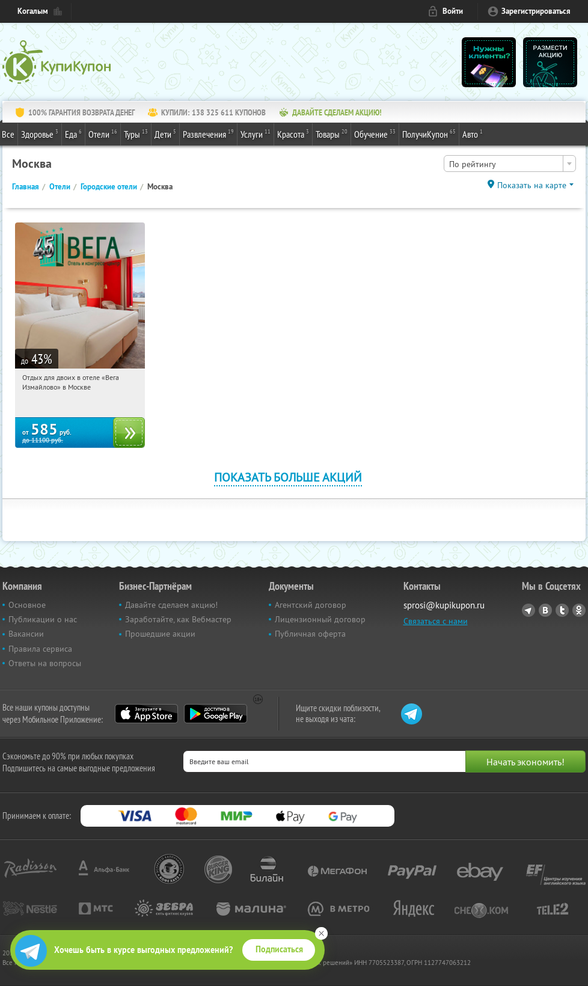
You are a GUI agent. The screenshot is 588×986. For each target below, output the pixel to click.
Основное (27, 604)
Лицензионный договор (320, 619)
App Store (146, 713)
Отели (102, 133)
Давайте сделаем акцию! (171, 604)
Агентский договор (310, 604)
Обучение (375, 133)
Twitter (562, 610)
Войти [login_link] (453, 11)
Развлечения (208, 133)
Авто (472, 133)
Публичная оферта (310, 633)
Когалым (32, 11)
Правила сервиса (40, 648)
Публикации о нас (42, 619)
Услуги (255, 133)
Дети (165, 133)
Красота (293, 133)
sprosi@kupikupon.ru (444, 605)
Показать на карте (531, 185)
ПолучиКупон (429, 133)
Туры (136, 133)
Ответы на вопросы (44, 663)
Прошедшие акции (160, 633)
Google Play (215, 713)
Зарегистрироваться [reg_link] (536, 11)
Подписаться (279, 949)
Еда (73, 133)
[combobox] (510, 163)
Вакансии (26, 633)
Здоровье (39, 133)
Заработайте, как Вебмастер (178, 619)
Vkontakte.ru (545, 610)
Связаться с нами (435, 621)
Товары (332, 133)
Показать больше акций (288, 477)
